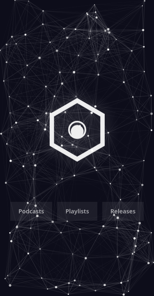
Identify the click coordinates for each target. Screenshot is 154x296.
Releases (123, 212)
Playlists (77, 212)
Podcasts (31, 212)
